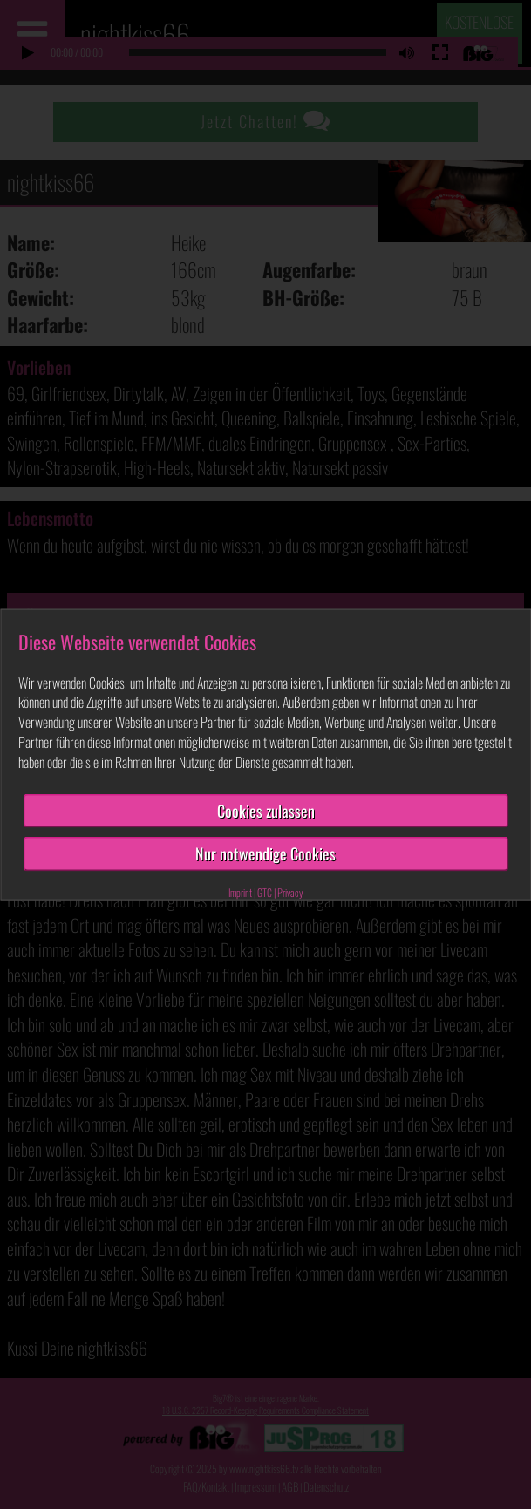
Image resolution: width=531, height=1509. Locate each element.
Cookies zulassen (266, 810)
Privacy (290, 892)
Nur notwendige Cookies (265, 853)
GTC (264, 892)
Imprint (240, 892)
